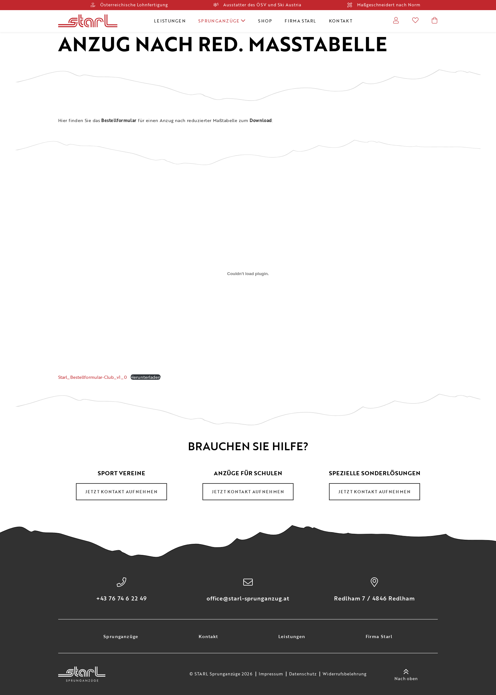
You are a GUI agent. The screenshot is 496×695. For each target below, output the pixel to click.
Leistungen (170, 21)
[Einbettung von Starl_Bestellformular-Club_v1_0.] (248, 274)
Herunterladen (145, 377)
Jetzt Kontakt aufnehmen (121, 492)
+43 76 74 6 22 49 (121, 598)
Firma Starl (300, 21)
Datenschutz (303, 674)
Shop (265, 21)
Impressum (271, 674)
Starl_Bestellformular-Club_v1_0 (92, 377)
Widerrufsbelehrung (345, 674)
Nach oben (406, 674)
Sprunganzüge (221, 21)
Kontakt (340, 21)
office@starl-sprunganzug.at (248, 598)
